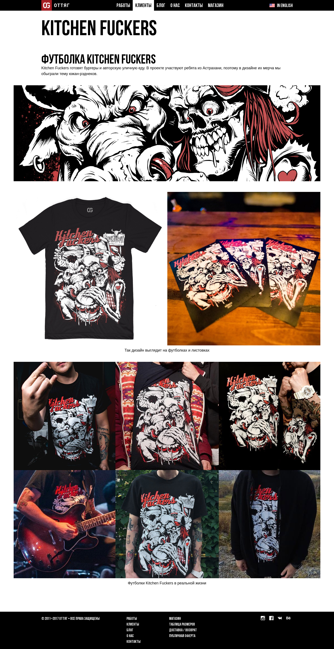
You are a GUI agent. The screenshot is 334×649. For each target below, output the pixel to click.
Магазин (215, 5)
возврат (191, 630)
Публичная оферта (182, 636)
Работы (123, 5)
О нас (175, 5)
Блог (161, 5)
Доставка (176, 630)
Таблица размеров (182, 625)
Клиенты (143, 5)
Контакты (194, 5)
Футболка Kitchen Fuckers (98, 60)
